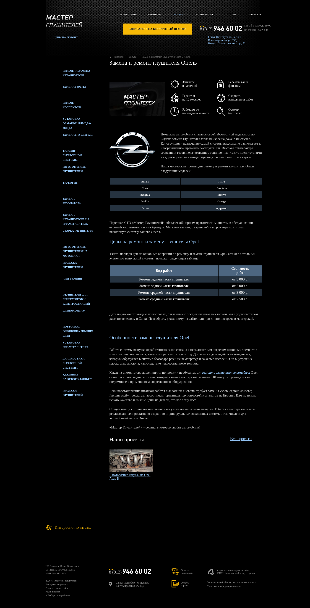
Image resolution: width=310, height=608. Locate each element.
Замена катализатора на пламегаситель (67, 218)
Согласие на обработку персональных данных (231, 582)
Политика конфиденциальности (223, 586)
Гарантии (154, 14)
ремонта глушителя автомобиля (226, 372)
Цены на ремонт (66, 37)
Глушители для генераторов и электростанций (68, 298)
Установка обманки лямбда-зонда (68, 122)
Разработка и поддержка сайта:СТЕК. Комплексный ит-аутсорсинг (236, 571)
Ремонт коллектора (64, 106)
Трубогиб (62, 186)
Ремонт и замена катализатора (68, 74)
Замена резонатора (63, 202)
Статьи (231, 14)
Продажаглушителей (64, 394)
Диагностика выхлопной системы (65, 362)
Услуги (178, 14)
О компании (127, 14)
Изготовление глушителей (66, 170)
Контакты (255, 14)
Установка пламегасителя (67, 346)
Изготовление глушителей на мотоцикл (67, 250)
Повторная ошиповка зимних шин (69, 330)
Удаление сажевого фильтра (69, 378)
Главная (119, 57)
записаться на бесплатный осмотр (157, 29)
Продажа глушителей (64, 266)
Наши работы (205, 14)
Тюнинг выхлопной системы (64, 154)
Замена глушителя (70, 138)
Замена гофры (66, 90)
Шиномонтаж (65, 314)
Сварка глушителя (69, 234)
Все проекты (241, 438)
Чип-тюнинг (64, 282)
